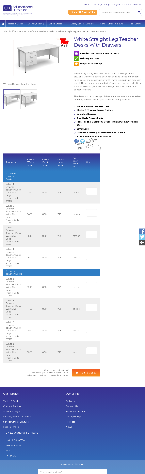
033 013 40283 (83, 12)
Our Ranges (11, 408)
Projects (54, 436)
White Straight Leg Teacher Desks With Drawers (82, 30)
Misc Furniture (136, 23)
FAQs (107, 4)
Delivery (97, 4)
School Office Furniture (111, 23)
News (53, 441)
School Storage (56, 23)
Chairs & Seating (36, 23)
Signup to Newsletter (72, 467)
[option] (37, 61)
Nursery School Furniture (81, 23)
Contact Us (56, 420)
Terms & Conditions (60, 425)
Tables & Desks (15, 23)
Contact (126, 4)
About (87, 4)
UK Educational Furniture (113, 408)
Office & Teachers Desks (42, 30)
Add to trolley (88, 387)
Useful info (57, 408)
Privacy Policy (57, 430)
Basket (137, 4)
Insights (116, 4)
